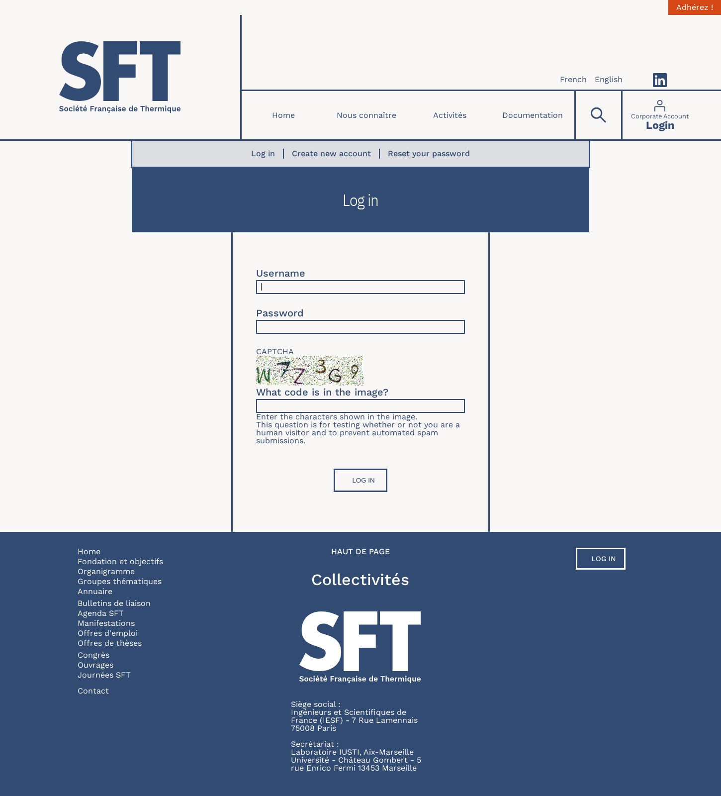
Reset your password (429, 154)
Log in (263, 154)
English (609, 79)
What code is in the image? (322, 392)
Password (280, 313)
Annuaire (95, 591)
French (573, 79)
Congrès (93, 655)
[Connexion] (660, 115)
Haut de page (360, 552)
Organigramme (106, 571)
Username (280, 273)
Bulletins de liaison (114, 603)
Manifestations (106, 623)
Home (283, 115)
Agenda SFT (101, 613)
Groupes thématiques (120, 581)
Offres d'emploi (108, 633)
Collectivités (360, 580)
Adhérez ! (694, 7)
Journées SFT (104, 675)
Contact (93, 691)
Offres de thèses (110, 643)
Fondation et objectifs (120, 561)
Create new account (331, 154)
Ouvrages (95, 665)
